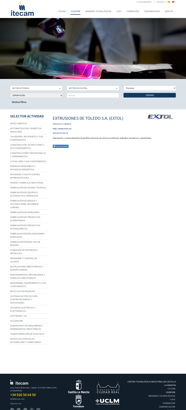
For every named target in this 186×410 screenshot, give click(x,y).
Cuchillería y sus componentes (28, 161)
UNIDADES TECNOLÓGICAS (161, 395)
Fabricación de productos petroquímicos (25, 227)
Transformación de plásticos (27, 333)
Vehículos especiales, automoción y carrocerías (25, 340)
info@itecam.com (17, 399)
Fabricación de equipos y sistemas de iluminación (24, 194)
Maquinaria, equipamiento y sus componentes (28, 284)
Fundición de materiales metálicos (24, 251)
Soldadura (16, 320)
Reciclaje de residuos (22, 291)
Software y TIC (18, 315)
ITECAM (171, 388)
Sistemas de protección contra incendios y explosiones (23, 299)
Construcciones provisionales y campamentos (28, 155)
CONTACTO (160, 2)
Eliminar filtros (19, 102)
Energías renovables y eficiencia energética (23, 168)
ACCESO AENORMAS (144, 2)
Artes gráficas (18, 123)
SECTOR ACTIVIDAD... (36, 88)
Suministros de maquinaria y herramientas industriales (26, 327)
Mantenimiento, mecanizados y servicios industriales (27, 276)
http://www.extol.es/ (62, 128)
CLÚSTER (170, 392)
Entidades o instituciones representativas (25, 176)
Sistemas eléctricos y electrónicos (22, 309)
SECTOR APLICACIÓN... (93, 88)
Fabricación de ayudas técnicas (28, 187)
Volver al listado (61, 146)
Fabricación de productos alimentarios (25, 219)
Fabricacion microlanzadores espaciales (27, 235)
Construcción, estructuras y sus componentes (27, 146)
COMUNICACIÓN (167, 406)
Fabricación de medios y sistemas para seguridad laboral (24, 204)
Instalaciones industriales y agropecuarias (26, 268)
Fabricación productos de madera (25, 243)
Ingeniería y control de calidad (23, 260)
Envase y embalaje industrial (26, 182)
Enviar (150, 95)
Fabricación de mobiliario (24, 212)
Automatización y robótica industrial (25, 130)
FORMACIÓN (169, 403)
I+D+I (172, 399)
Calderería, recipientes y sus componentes (26, 138)
